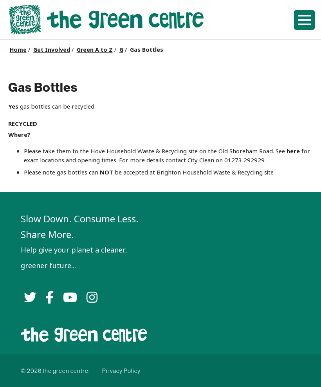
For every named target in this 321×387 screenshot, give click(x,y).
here (293, 151)
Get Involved (51, 49)
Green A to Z (95, 49)
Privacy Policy (121, 370)
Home (18, 49)
